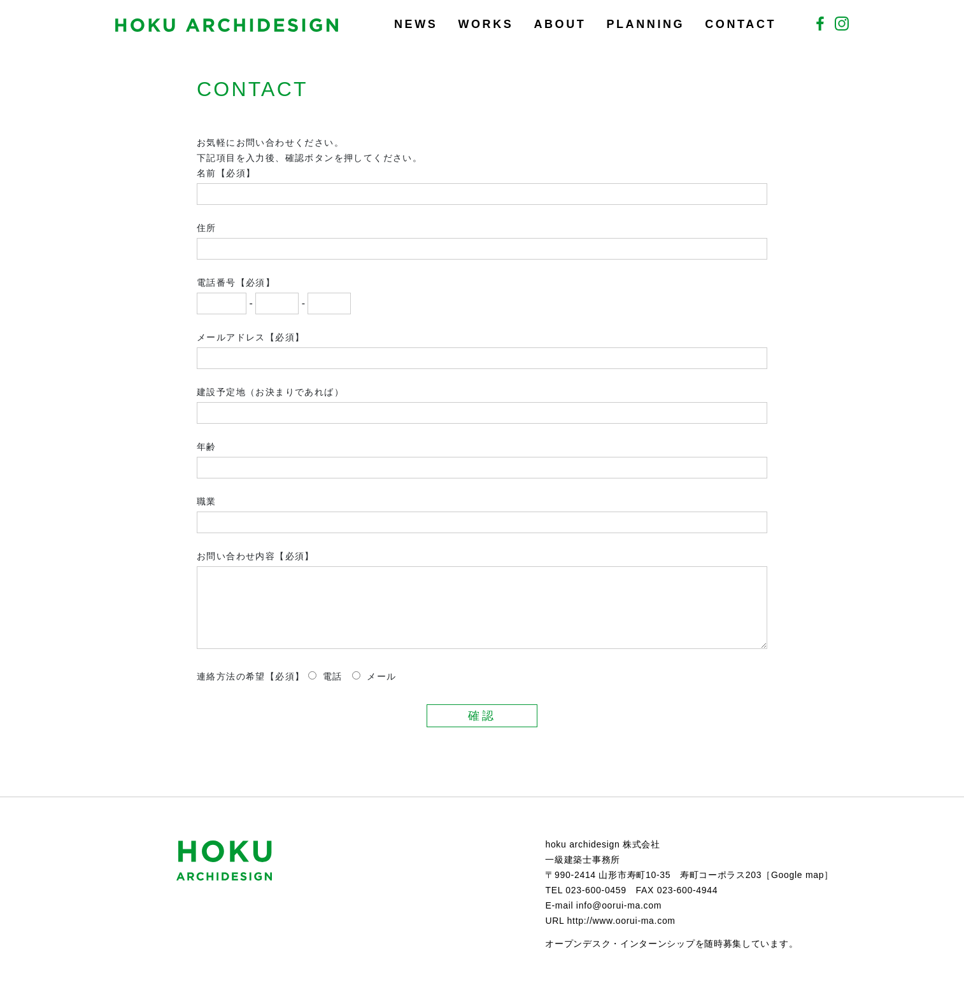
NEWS (415, 24)
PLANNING (645, 24)
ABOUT (560, 24)
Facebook (820, 24)
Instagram (842, 24)
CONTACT (740, 24)
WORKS (485, 24)
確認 (481, 715)
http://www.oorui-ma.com (621, 921)
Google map (797, 875)
